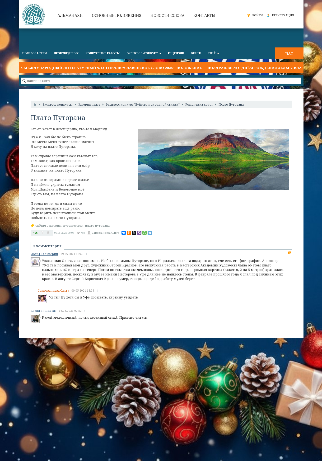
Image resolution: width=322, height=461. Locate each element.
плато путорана (97, 226)
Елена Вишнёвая (43, 311)
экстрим (55, 226)
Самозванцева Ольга (105, 232)
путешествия (73, 226)
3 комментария (47, 245)
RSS (290, 253)
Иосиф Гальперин (44, 254)
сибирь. (41, 226)
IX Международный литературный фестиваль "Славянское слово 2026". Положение (110, 67)
